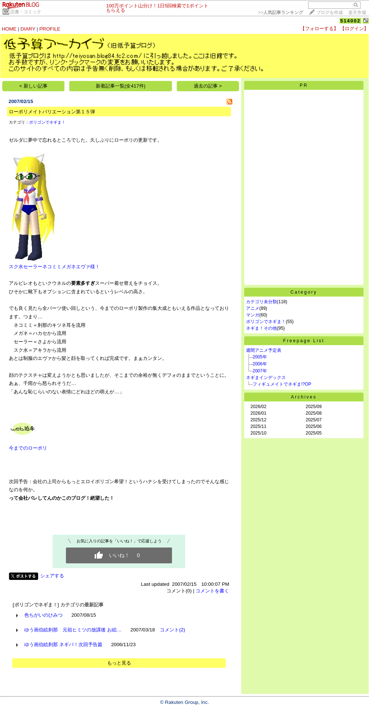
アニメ (252, 308)
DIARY (28, 29)
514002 (350, 21)
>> (280, 12)
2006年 (260, 363)
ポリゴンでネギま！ (47, 122)
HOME (9, 29)
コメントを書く (212, 591)
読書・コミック (25, 11)
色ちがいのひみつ (43, 615)
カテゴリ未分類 (261, 301)
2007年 (260, 370)
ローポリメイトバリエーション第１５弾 (52, 111)
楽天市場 (357, 12)
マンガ (252, 315)
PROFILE (49, 29)
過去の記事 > (208, 86)
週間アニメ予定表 (263, 350)
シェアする (52, 575)
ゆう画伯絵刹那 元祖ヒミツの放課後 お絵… (73, 630)
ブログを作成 (329, 12)
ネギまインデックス (266, 377)
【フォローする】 (319, 28)
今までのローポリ (28, 448)
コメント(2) (172, 630)
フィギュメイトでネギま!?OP (282, 384)
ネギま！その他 (261, 328)
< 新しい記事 (33, 86)
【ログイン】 (354, 28)
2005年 (260, 356)
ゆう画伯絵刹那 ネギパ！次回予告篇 (63, 644)
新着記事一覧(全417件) (120, 86)
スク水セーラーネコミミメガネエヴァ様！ (54, 263)
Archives (304, 397)
